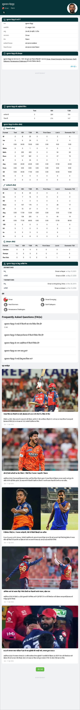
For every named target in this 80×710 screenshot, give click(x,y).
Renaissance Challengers (18, 61)
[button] (40, 390)
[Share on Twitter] (4, 12)
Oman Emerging (56, 59)
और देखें (40, 669)
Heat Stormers (67, 59)
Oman (48, 59)
